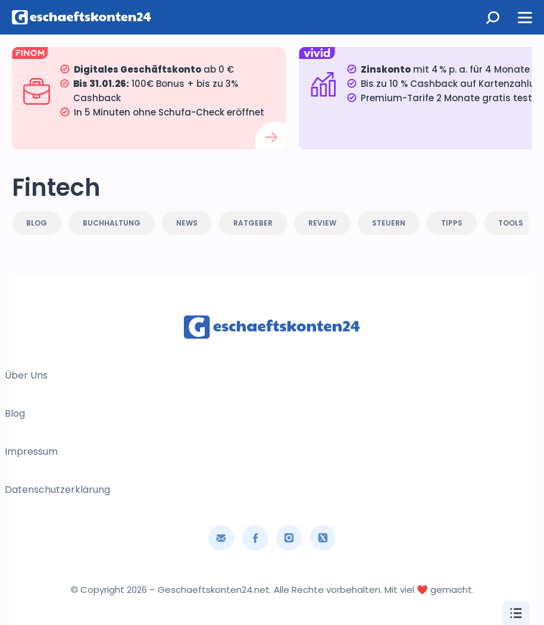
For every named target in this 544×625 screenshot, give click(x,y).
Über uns (26, 375)
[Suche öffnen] (493, 17)
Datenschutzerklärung (57, 489)
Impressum (31, 451)
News (187, 223)
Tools (510, 223)
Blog (36, 223)
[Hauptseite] (83, 17)
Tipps (451, 223)
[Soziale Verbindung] (255, 538)
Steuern (388, 223)
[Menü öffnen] (525, 17)
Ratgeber (253, 223)
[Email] (221, 538)
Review (322, 223)
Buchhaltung (111, 223)
